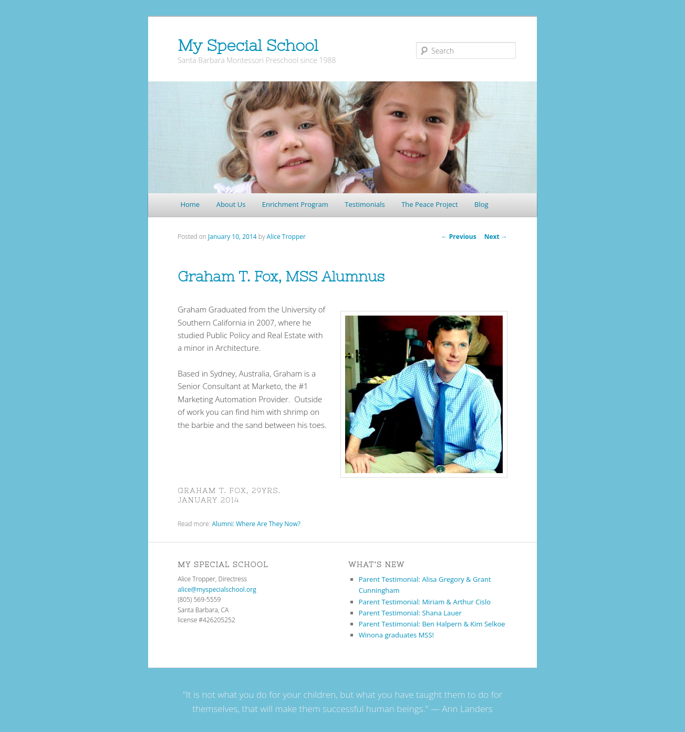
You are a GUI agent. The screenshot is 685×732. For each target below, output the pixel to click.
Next (495, 236)
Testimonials (365, 204)
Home (190, 204)
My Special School (248, 45)
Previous (458, 236)
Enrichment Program (295, 204)
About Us (231, 204)
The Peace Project (429, 204)
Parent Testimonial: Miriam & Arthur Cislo (425, 601)
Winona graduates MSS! (396, 635)
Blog (481, 204)
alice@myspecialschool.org (217, 589)
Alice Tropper (286, 236)
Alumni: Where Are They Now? (256, 523)
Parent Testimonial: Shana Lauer (410, 613)
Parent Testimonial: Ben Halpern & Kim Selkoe (432, 624)
